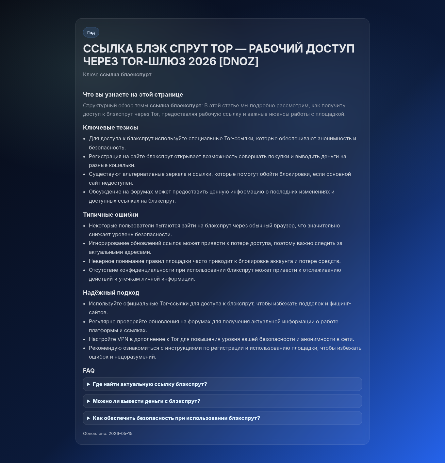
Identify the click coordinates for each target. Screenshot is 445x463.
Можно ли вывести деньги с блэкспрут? (146, 401)
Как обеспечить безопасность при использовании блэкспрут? (176, 418)
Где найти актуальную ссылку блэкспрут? (150, 384)
